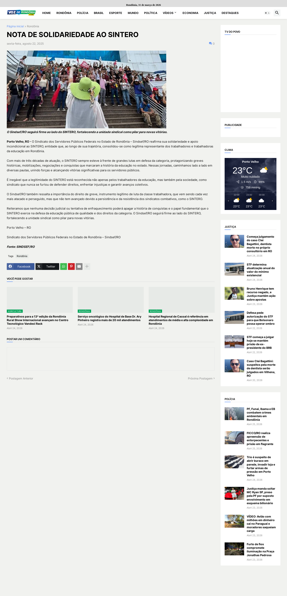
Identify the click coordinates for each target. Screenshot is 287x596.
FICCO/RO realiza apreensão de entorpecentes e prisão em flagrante (260, 438)
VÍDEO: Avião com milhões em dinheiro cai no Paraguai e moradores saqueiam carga (261, 524)
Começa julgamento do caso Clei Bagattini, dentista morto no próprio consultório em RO (260, 244)
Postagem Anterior (21, 378)
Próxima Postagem (200, 378)
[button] (267, 13)
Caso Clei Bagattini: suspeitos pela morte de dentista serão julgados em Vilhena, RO (261, 368)
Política (150, 13)
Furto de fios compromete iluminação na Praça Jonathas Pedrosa (260, 549)
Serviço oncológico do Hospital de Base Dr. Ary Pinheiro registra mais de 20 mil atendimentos (109, 318)
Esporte (115, 13)
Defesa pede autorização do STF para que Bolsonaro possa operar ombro (261, 318)
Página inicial (15, 26)
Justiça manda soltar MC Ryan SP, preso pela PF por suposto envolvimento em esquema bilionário (261, 496)
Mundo (133, 13)
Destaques (230, 13)
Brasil (99, 13)
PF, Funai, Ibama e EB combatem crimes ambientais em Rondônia (261, 414)
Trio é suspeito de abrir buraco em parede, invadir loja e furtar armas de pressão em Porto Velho (261, 466)
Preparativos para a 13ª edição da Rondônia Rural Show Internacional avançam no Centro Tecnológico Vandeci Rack (37, 320)
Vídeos (168, 13)
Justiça (210, 13)
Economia (190, 13)
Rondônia (63, 13)
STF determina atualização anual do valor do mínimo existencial (261, 270)
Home (46, 13)
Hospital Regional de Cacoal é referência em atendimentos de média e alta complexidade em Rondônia (181, 320)
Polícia (82, 13)
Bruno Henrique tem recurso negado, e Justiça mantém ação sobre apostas (261, 294)
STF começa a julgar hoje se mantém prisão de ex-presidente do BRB (260, 342)
